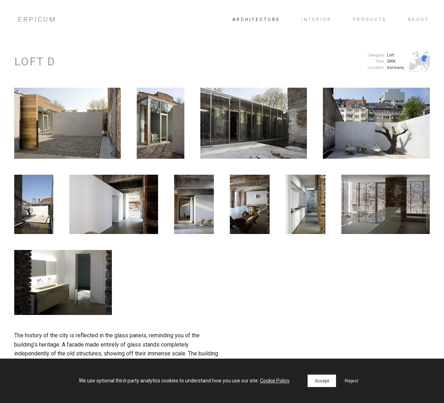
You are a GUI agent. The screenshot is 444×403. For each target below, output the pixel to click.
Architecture (256, 19)
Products (369, 19)
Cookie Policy (274, 380)
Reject (351, 380)
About (418, 19)
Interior (317, 19)
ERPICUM (37, 19)
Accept (322, 380)
